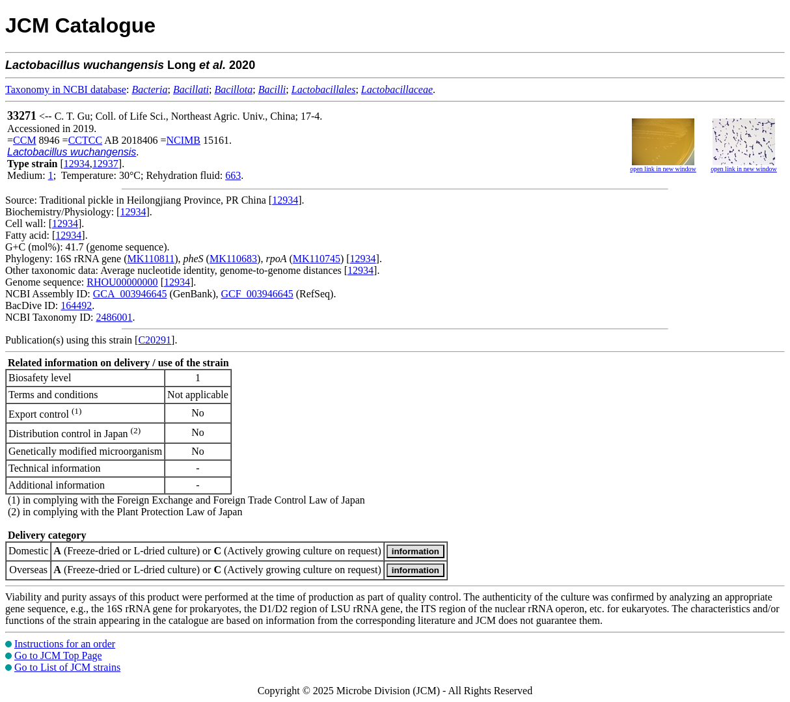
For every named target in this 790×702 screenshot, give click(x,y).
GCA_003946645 (130, 293)
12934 (77, 163)
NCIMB (183, 140)
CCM (24, 140)
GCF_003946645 (257, 293)
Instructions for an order (64, 643)
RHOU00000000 (122, 282)
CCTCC (85, 140)
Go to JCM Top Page (58, 655)
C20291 (154, 339)
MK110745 (316, 258)
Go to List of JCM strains (67, 667)
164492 (76, 305)
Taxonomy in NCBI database (65, 89)
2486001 (114, 317)
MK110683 (233, 258)
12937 (105, 163)
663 (233, 175)
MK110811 (151, 258)
